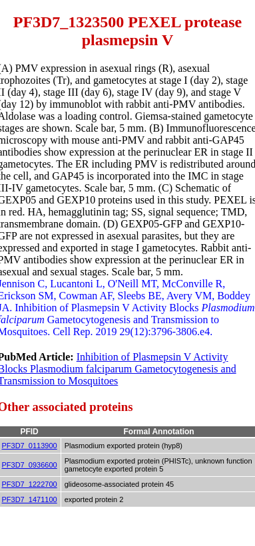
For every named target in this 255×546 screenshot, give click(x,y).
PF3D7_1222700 (29, 484)
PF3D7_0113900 (29, 446)
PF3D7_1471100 (29, 499)
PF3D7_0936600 (29, 465)
